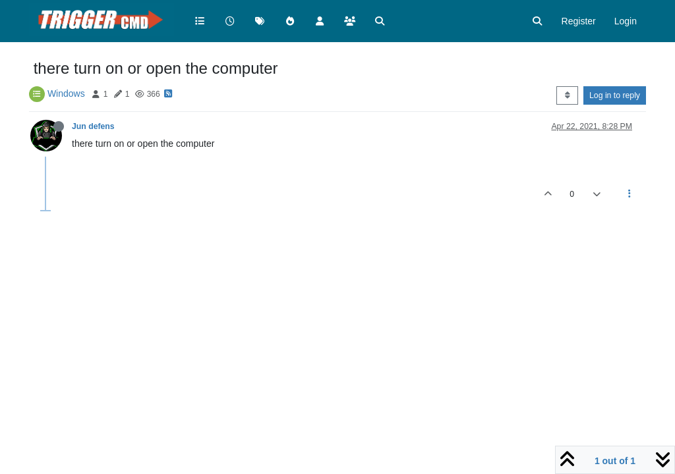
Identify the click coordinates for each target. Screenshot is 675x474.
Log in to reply (614, 95)
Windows (66, 93)
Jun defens (93, 126)
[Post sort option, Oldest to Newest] (567, 95)
